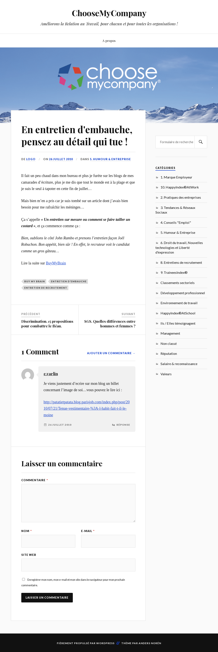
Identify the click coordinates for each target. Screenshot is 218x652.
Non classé (169, 343)
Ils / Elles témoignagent (178, 323)
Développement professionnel (183, 293)
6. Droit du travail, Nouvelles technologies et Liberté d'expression (179, 247)
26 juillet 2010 (61, 159)
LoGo (31, 159)
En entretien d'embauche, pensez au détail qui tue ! (76, 135)
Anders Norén (150, 643)
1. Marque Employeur (176, 177)
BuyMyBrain (56, 263)
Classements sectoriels (178, 283)
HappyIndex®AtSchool (178, 313)
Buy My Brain (34, 281)
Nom (26, 531)
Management (170, 333)
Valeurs (166, 374)
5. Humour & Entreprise (110, 159)
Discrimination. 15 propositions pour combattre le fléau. (47, 323)
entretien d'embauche (69, 281)
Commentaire (34, 480)
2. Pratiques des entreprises (181, 197)
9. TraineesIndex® (174, 272)
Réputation (169, 353)
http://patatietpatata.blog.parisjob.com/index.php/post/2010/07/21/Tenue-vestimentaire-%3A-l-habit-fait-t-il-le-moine (87, 408)
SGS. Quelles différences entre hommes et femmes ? (109, 323)
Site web (28, 554)
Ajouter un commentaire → (111, 353)
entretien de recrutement (45, 287)
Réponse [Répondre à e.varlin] (123, 425)
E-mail (88, 531)
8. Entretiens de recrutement (181, 262)
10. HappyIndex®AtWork (180, 187)
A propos (109, 40)
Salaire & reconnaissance (179, 364)
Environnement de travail (179, 303)
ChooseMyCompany (109, 12)
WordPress (105, 643)
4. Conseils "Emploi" (176, 222)
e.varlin (51, 373)
